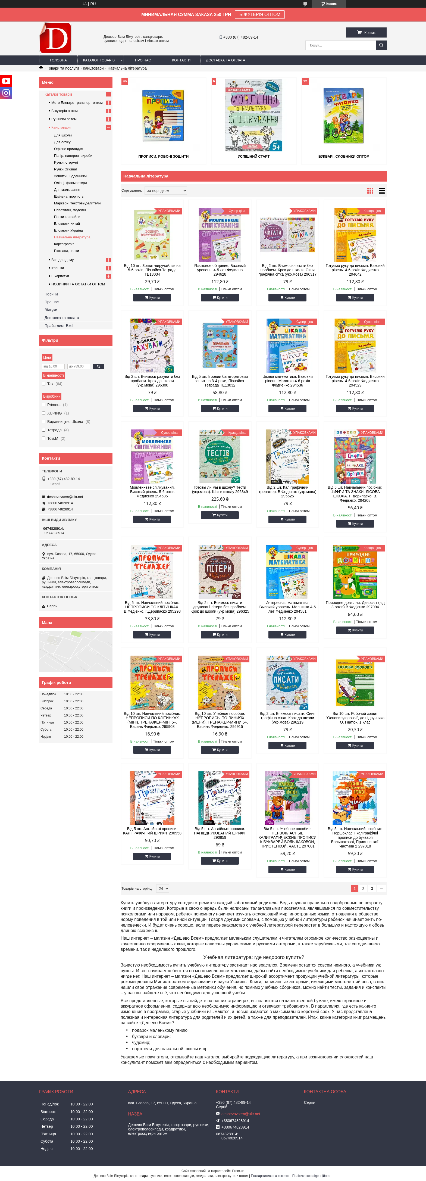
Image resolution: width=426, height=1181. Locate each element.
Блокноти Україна (68, 230)
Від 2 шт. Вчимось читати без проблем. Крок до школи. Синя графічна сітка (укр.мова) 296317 (287, 269)
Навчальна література (72, 237)
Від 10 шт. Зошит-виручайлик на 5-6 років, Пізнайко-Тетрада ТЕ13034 (152, 269)
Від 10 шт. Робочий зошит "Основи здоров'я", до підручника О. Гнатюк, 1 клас (355, 717)
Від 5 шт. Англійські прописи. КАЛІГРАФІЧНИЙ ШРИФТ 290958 (152, 831)
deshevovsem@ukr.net (65, 497)
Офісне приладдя (68, 149)
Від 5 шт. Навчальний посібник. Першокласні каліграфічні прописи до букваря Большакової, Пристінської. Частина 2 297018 (355, 837)
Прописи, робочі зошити (164, 156)
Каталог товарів (99, 60)
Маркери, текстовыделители (77, 203)
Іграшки (57, 268)
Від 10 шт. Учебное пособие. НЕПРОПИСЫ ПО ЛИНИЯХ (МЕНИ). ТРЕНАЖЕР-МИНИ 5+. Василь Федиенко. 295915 (220, 720)
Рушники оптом (64, 119)
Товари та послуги (63, 68)
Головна (58, 60)
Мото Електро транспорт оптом (77, 103)
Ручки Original (65, 169)
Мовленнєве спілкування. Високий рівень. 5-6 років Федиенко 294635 (152, 491)
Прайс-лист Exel (59, 325)
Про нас (143, 60)
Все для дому (62, 260)
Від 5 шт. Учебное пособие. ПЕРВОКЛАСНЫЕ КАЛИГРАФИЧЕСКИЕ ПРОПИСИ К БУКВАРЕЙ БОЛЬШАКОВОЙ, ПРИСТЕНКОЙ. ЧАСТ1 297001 (288, 837)
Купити (154, 298)
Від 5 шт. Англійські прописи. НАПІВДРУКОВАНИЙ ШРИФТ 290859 (220, 833)
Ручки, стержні (66, 162)
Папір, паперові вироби (73, 156)
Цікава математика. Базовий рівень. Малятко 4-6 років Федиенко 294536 (287, 380)
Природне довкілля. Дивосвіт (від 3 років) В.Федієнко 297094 (355, 604)
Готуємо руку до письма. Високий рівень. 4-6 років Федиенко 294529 (355, 380)
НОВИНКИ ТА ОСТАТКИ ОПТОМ (78, 284)
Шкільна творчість (69, 196)
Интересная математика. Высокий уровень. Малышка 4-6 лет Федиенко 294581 (287, 606)
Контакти (181, 60)
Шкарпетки (60, 276)
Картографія (64, 244)
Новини (51, 294)
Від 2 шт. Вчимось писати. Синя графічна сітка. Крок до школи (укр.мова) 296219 (287, 717)
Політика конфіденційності (312, 1176)
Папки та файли (67, 217)
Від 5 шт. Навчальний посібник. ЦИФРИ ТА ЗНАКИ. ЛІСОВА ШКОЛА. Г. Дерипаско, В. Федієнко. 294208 (355, 494)
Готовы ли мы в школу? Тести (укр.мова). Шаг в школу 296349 (220, 489)
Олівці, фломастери (70, 183)
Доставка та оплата (225, 60)
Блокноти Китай (67, 224)
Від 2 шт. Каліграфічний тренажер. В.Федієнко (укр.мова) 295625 (287, 491)
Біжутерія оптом (64, 111)
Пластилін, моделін (70, 210)
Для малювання (67, 190)
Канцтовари (93, 68)
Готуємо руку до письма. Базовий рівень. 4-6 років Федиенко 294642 (355, 269)
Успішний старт (254, 156)
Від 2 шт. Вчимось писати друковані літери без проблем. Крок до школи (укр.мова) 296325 (220, 606)
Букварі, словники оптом (343, 156)
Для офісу (62, 142)
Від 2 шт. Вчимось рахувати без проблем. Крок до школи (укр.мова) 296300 (152, 380)
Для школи (63, 135)
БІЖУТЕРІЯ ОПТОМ (259, 14)
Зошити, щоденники (70, 176)
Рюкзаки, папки (66, 251)
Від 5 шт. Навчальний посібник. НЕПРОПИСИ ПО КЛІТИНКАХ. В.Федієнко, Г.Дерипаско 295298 (152, 606)
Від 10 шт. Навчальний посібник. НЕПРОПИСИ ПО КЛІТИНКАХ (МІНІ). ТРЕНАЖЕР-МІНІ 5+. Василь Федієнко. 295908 (152, 720)
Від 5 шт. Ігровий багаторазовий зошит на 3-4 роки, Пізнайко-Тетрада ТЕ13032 (220, 380)
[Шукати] (381, 45)
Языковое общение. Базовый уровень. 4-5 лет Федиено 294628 (220, 269)
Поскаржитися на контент (270, 1176)
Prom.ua (238, 1171)
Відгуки (51, 310)
